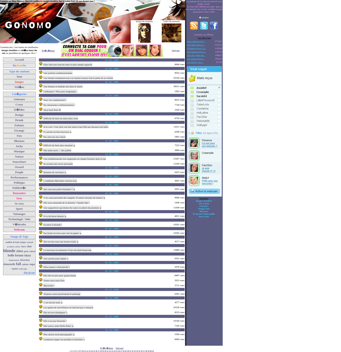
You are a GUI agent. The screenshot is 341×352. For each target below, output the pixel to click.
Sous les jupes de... (196, 55)
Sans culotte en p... (196, 41)
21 (108, 351)
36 (141, 351)
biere (23, 246)
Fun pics (203, 206)
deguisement (14, 260)
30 (128, 351)
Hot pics (204, 211)
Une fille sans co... (196, 44)
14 (92, 351)
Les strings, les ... (195, 62)
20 (105, 351)
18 (101, 351)
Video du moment (171, 21)
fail (18, 264)
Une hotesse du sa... (196, 51)
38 (146, 351)
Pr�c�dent (48, 50)
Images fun (204, 208)
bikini (27, 255)
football (30, 242)
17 (98, 351)
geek (26, 251)
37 (144, 351)
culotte (25, 264)
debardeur (25, 260)
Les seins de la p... (196, 58)
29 (126, 351)
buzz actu (204, 216)
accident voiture (13, 247)
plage (23, 242)
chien (19, 251)
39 (148, 351)
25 (117, 351)
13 (89, 351)
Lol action (204, 203)
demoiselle (9, 264)
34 (137, 351)
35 (139, 351)
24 (114, 351)
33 (135, 351)
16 (96, 351)
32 (133, 351)
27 (121, 351)
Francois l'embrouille (204, 214)
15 (94, 351)
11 (85, 351)
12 (87, 351)
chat (29, 246)
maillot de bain (12, 242)
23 (112, 351)
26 (119, 351)
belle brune (15, 255)
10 (83, 351)
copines (14, 268)
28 (123, 351)
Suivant (176, 50)
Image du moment (144, 21)
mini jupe (23, 269)
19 (103, 351)
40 (151, 351)
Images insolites (204, 200)
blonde (9, 250)
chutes (32, 251)
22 (110, 351)
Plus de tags (29, 272)
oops (32, 264)
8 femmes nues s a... (196, 48)
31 (130, 351)
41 (153, 351)
